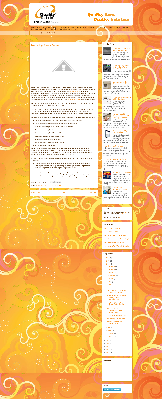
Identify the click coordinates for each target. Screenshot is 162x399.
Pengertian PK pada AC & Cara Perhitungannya (122, 49)
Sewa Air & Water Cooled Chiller (114, 235)
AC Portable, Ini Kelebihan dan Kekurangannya (116, 291)
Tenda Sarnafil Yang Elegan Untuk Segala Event (115, 304)
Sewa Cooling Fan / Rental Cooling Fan (117, 239)
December (111, 267)
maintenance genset (74, 99)
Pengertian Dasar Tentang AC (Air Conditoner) (122, 98)
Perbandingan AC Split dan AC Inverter (120, 132)
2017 (108, 261)
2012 (108, 349)
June (109, 285)
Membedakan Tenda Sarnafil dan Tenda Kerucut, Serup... (114, 311)
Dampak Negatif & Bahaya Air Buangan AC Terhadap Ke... (116, 297)
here (125, 212)
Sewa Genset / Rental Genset (113, 242)
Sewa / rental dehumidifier (112, 228)
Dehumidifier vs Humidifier (122, 172)
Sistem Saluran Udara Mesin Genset (115, 323)
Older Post (92, 193)
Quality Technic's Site (49, 33)
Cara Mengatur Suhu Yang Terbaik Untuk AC (121, 83)
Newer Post (35, 193)
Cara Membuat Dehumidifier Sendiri (120, 188)
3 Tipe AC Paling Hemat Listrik (115, 159)
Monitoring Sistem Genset (116, 319)
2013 (108, 346)
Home (34, 33)
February (111, 333)
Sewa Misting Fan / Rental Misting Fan (116, 246)
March (110, 330)
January (111, 336)
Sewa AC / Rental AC (110, 232)
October (111, 273)
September (112, 276)
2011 (108, 352)
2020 (108, 258)
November (111, 270)
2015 (108, 340)
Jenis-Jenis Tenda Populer (116, 316)
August (110, 279)
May (109, 288)
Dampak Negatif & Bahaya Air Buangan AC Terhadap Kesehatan (121, 116)
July (109, 282)
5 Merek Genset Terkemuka (113, 146)
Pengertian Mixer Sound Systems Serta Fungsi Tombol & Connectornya (121, 67)
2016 (108, 264)
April (109, 327)
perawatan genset (75, 91)
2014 (108, 343)
